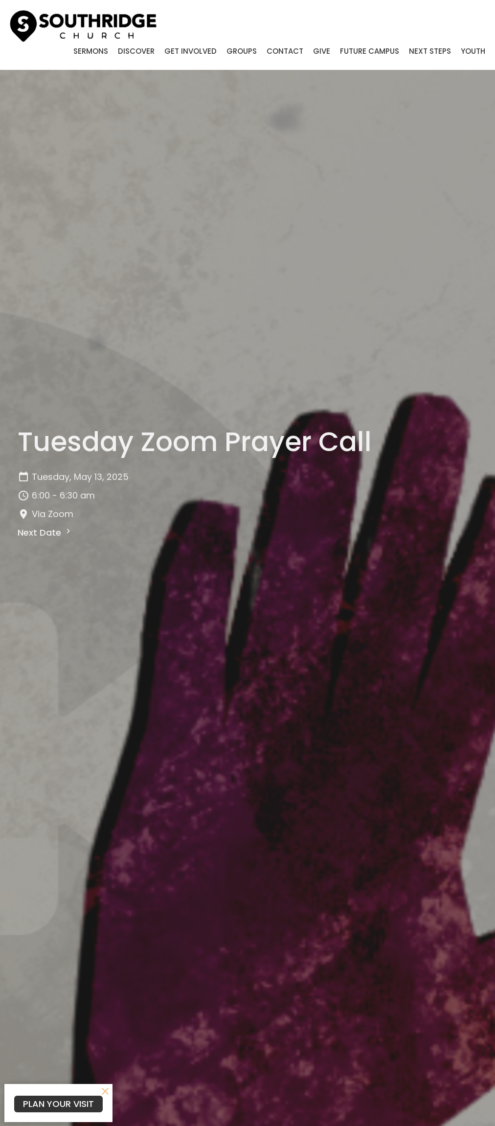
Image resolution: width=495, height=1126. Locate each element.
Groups (241, 51)
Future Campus (369, 51)
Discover (136, 51)
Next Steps (430, 51)
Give (321, 51)
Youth (473, 51)
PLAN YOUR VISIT (58, 1104)
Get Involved (190, 51)
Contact (285, 51)
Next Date (45, 532)
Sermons (90, 51)
